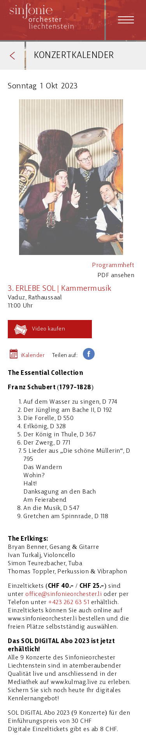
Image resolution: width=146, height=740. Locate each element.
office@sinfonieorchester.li (63, 594)
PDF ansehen (116, 275)
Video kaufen (48, 329)
